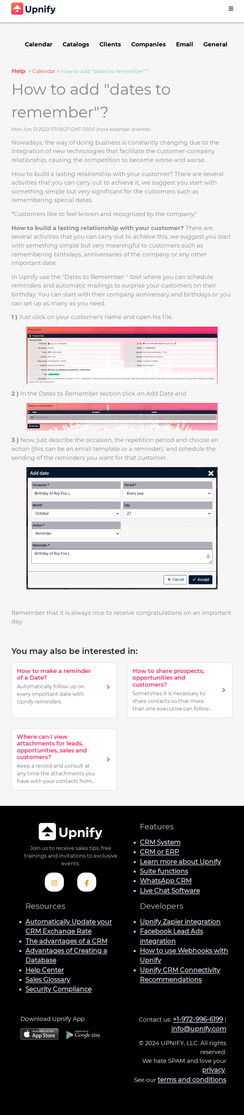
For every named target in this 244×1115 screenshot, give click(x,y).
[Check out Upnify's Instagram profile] (54, 882)
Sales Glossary (47, 979)
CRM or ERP (159, 852)
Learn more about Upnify (180, 862)
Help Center (44, 970)
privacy (213, 1070)
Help (19, 71)
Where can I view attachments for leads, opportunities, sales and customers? (52, 747)
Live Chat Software (170, 890)
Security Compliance (58, 989)
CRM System (160, 842)
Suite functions (164, 871)
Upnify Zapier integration (180, 922)
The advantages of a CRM (66, 941)
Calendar (43, 71)
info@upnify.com (198, 1029)
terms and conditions (192, 1080)
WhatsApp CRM (166, 881)
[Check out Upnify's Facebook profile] (87, 882)
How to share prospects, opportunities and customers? (168, 678)
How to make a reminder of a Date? (54, 675)
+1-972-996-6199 (198, 1019)
